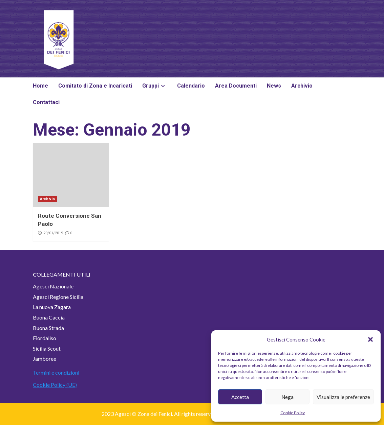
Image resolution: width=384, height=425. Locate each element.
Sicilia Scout (47, 348)
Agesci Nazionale (53, 286)
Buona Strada (48, 328)
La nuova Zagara (52, 307)
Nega (287, 397)
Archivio (302, 85)
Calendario (191, 85)
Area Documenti (236, 85)
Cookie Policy (292, 412)
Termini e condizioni (56, 372)
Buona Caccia (49, 317)
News (274, 85)
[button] (370, 339)
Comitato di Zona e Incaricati (95, 85)
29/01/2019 (53, 233)
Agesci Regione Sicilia (58, 296)
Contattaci (46, 102)
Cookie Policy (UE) (55, 384)
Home (40, 85)
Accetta (240, 397)
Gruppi (154, 85)
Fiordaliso (44, 338)
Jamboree (44, 358)
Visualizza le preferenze (343, 397)
